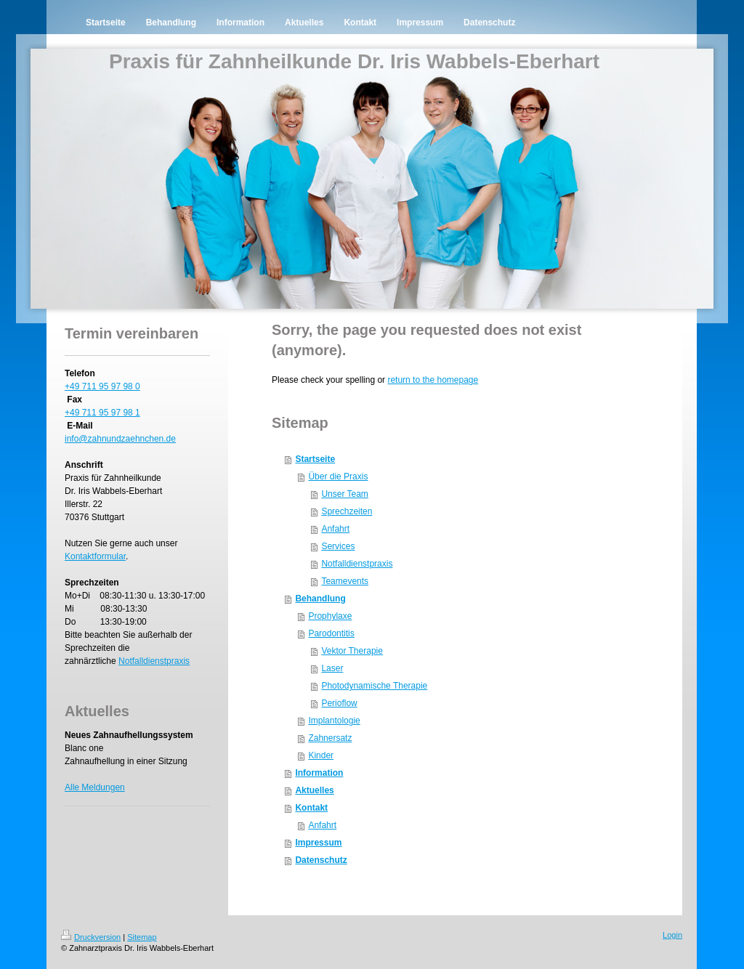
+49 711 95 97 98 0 (102, 386)
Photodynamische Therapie (374, 686)
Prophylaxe (330, 616)
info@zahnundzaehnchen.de (120, 439)
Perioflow (339, 703)
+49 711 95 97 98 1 (102, 413)
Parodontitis (331, 633)
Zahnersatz (330, 738)
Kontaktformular (95, 556)
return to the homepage (432, 380)
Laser (332, 668)
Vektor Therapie (352, 651)
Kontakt (311, 808)
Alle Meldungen (95, 787)
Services (338, 546)
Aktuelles (314, 790)
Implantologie (334, 720)
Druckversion (91, 937)
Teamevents (344, 581)
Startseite (315, 459)
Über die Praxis (338, 476)
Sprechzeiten (346, 511)
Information (319, 773)
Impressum (318, 843)
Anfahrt (335, 529)
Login (672, 935)
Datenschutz (321, 860)
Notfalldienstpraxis (154, 661)
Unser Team (344, 494)
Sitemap (141, 937)
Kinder (320, 755)
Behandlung (320, 598)
